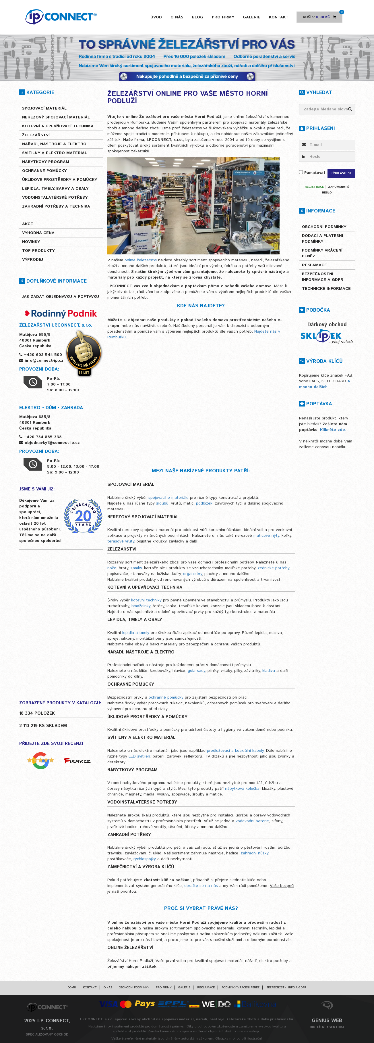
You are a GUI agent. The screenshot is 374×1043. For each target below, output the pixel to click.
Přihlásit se (341, 173)
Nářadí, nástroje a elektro (54, 144)
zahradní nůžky (254, 853)
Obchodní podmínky (324, 227)
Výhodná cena (38, 233)
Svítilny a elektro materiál (54, 153)
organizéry (192, 574)
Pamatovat (312, 173)
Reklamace (314, 265)
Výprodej (32, 259)
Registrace (314, 187)
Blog (197, 17)
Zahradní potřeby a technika (56, 206)
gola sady (196, 671)
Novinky (31, 242)
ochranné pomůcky (166, 697)
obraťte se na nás (201, 886)
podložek (204, 503)
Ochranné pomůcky (44, 171)
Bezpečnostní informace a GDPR (322, 277)
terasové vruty (120, 541)
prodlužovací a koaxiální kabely (235, 751)
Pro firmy (223, 17)
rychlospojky (144, 859)
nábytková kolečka (242, 788)
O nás (176, 17)
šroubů (162, 503)
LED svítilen (139, 756)
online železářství (141, 260)
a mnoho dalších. (324, 384)
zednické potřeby (273, 568)
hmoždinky (140, 606)
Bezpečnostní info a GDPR (286, 988)
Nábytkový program (45, 162)
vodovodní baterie (252, 821)
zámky (136, 568)
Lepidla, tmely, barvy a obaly (55, 188)
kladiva (269, 671)
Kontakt (278, 17)
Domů (71, 988)
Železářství (36, 135)
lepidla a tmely (135, 633)
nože (111, 568)
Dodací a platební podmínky (322, 238)
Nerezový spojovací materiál (56, 117)
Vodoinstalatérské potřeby (55, 197)
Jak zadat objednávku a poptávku (60, 297)
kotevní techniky (146, 600)
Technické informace (326, 289)
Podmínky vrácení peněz (322, 253)
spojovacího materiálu (168, 498)
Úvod (156, 17)
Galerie (251, 17)
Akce (27, 224)
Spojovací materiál (44, 108)
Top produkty (38, 251)
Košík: (322, 15)
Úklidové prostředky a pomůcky (59, 180)
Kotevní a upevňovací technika (58, 126)
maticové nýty (266, 535)
